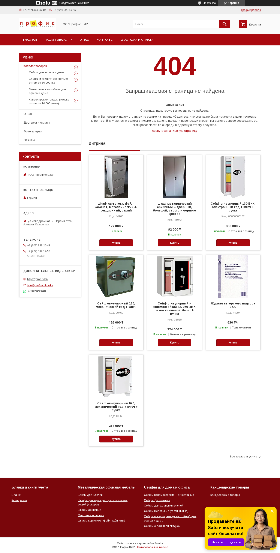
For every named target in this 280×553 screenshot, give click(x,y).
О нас (84, 39)
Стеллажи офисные (91, 515)
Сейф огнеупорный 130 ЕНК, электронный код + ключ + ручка (233, 207)
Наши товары (56, 39)
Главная (30, 39)
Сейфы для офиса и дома (46, 72)
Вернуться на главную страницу (175, 130)
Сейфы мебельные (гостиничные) (166, 511)
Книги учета (19, 500)
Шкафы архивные (89, 509)
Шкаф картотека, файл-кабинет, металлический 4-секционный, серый (116, 207)
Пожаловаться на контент (152, 547)
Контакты (105, 39)
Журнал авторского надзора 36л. (233, 305)
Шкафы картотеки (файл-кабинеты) (101, 520)
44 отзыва (209, 2)
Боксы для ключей (90, 494)
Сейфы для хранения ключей (163, 505)
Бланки (16, 494)
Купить (116, 242)
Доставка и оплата (137, 39)
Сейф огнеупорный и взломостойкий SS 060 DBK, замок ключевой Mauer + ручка (174, 308)
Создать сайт (67, 2)
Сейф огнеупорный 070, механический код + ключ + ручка (116, 407)
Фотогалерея (33, 131)
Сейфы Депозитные (157, 500)
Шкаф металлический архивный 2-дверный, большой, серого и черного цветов (174, 209)
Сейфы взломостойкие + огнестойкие (169, 494)
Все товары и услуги (244, 456)
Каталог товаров (35, 66)
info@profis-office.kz (40, 285)
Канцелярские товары (225, 494)
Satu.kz (158, 543)
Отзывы (29, 140)
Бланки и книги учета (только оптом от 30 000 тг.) (48, 80)
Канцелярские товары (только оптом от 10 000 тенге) (49, 101)
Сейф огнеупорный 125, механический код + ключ (116, 305)
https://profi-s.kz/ (37, 279)
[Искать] (224, 24)
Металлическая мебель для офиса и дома (47, 91)
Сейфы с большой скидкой (162, 526)
